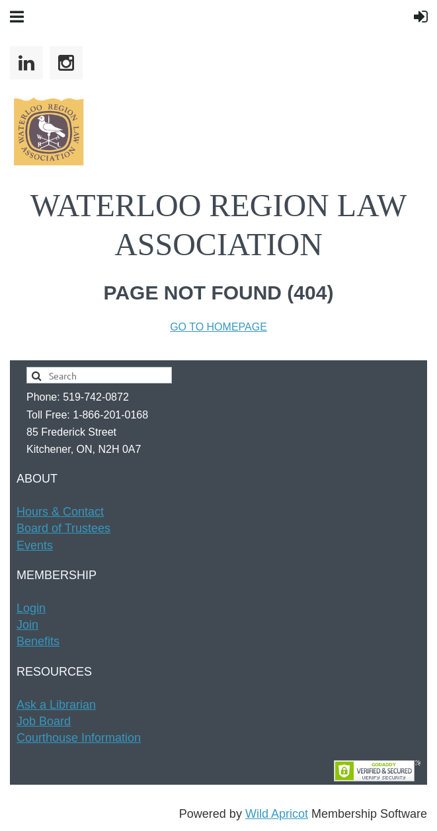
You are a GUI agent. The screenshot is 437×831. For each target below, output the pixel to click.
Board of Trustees (63, 528)
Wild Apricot (276, 813)
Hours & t (60, 511)
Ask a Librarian (56, 704)
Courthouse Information (79, 737)
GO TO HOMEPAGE (218, 327)
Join (27, 624)
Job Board (44, 721)
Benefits (38, 641)
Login (31, 608)
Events (35, 545)
